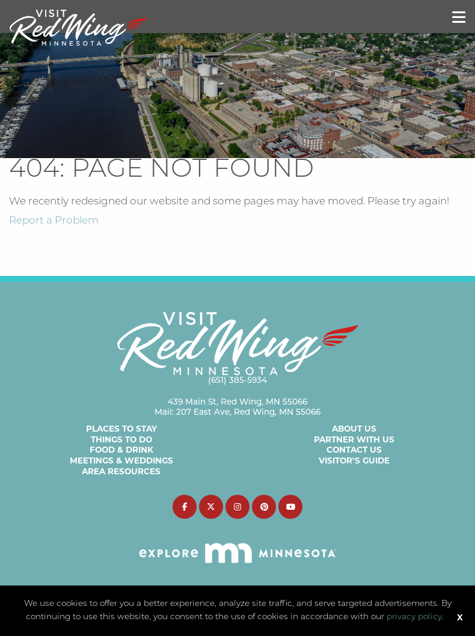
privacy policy (414, 617)
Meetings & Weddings (121, 460)
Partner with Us (354, 439)
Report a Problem (54, 221)
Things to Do (121, 439)
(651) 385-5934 (237, 380)
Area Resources (121, 471)
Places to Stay (121, 428)
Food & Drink (121, 449)
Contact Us (354, 449)
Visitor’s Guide (354, 460)
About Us (354, 428)
